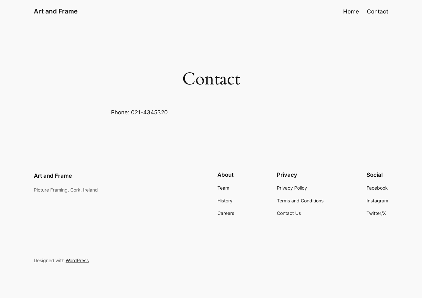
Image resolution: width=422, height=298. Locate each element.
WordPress (77, 260)
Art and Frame (56, 11)
